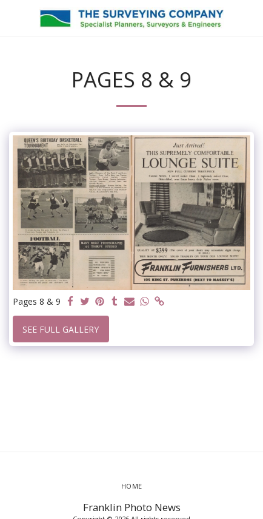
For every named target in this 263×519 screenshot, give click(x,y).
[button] (13, 17)
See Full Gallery (60, 329)
